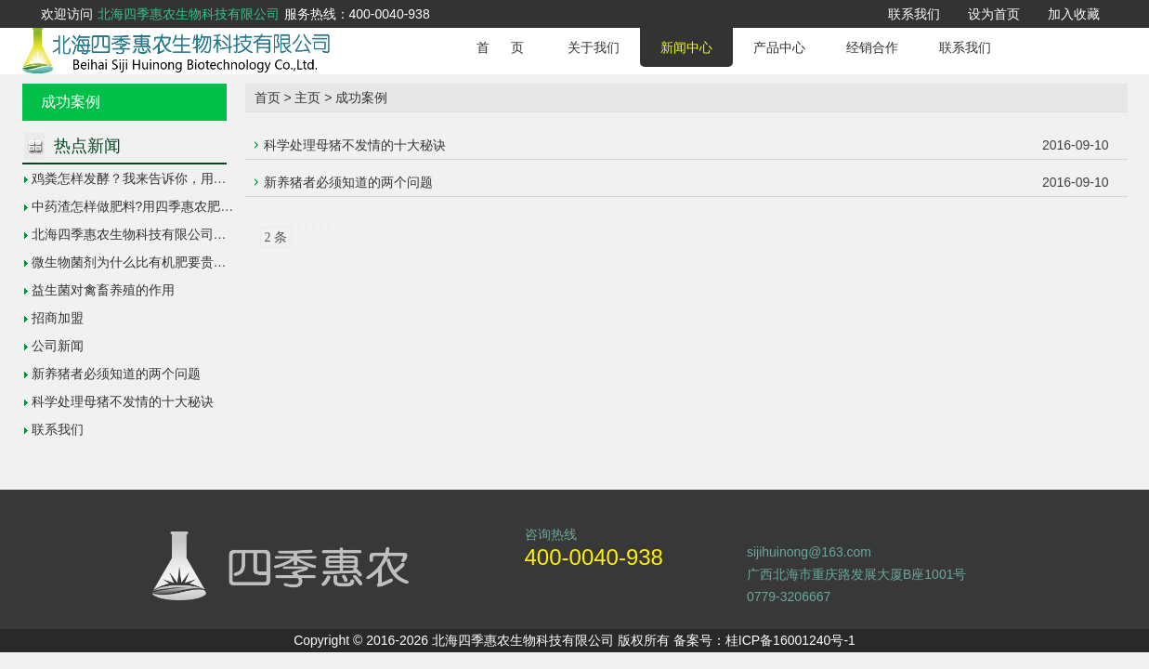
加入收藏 (1074, 14)
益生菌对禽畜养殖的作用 (103, 289)
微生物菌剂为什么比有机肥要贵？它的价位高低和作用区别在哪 (214, 262)
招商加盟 (58, 317)
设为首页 (994, 14)
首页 (268, 97)
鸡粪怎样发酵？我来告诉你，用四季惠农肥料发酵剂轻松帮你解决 (220, 178)
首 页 (500, 47)
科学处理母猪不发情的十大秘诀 (123, 401)
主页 (307, 97)
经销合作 (872, 47)
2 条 (276, 237)
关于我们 (594, 47)
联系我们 (914, 14)
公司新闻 (58, 345)
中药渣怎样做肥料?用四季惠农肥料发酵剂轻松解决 (178, 206)
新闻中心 (686, 47)
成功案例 (361, 97)
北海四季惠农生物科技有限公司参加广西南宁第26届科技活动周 (215, 234)
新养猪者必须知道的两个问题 (116, 373)
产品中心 (779, 47)
